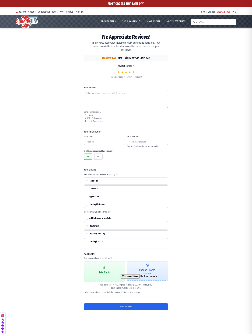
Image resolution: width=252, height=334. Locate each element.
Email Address (133, 136)
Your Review (90, 87)
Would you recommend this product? (98, 151)
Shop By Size (153, 21)
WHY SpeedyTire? (176, 21)
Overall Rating (126, 65)
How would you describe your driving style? (101, 174)
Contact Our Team (47, 11)
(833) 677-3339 (26, 11)
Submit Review (126, 306)
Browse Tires (108, 21)
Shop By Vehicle (131, 21)
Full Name (88, 136)
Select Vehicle (208, 11)
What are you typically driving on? (97, 212)
